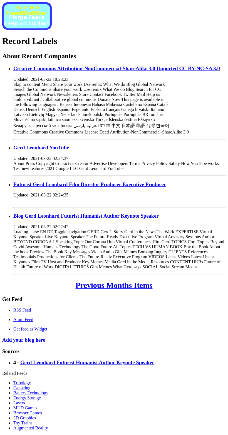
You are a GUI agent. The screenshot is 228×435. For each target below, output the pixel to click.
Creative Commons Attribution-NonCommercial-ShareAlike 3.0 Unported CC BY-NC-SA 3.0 (116, 68)
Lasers (19, 402)
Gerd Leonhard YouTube (41, 147)
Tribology (22, 382)
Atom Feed (23, 319)
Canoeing (21, 387)
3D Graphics (24, 417)
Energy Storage (27, 397)
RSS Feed (22, 310)
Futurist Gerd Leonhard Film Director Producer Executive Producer (89, 184)
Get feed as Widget (30, 329)
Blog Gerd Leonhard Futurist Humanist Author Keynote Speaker (86, 216)
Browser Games (27, 412)
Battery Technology (30, 392)
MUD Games (25, 407)
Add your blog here (23, 340)
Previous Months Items (114, 285)
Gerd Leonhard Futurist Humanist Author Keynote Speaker (87, 362)
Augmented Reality (30, 428)
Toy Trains (23, 423)
